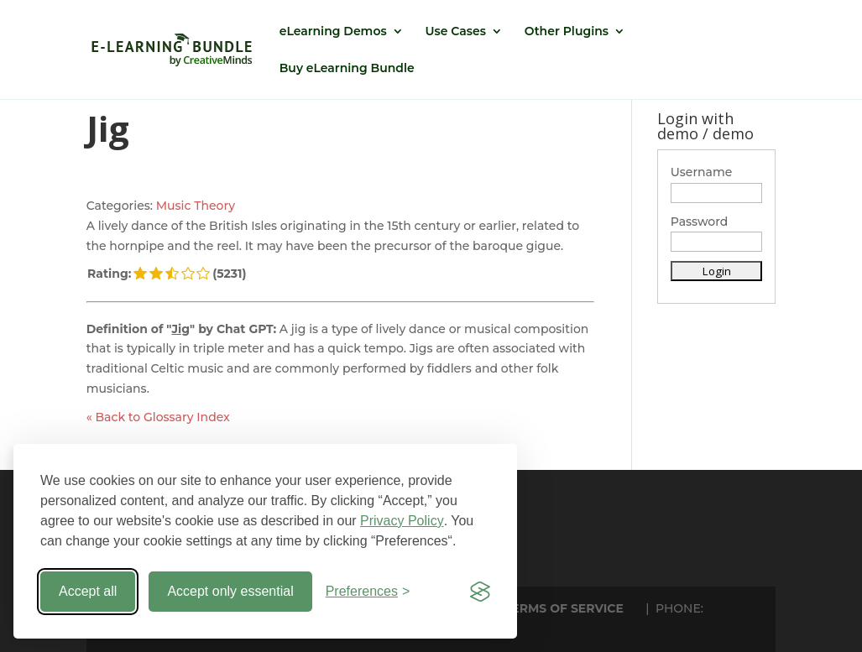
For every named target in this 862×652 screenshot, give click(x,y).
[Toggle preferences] (368, 591)
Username (702, 172)
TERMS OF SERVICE (564, 608)
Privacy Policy (402, 521)
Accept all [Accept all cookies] (88, 591)
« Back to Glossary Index (158, 417)
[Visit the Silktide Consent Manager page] (480, 592)
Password (700, 221)
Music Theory (195, 205)
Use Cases (456, 32)
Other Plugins (567, 32)
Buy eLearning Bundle (347, 69)
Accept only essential (230, 591)
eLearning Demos (333, 32)
